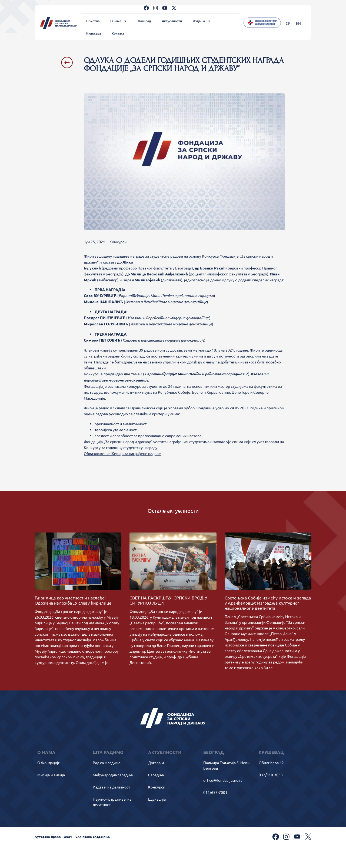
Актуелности (172, 21)
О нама (118, 21)
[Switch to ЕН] (298, 23)
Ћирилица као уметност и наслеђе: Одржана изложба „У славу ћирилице (73, 600)
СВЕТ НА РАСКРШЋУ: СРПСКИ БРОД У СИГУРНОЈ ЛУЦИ (168, 600)
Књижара (93, 33)
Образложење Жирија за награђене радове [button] (122, 453)
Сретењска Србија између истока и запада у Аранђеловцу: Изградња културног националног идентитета (268, 603)
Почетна (92, 21)
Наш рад (144, 21)
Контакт (118, 33)
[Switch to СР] (288, 23)
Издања (202, 21)
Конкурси (118, 241)
